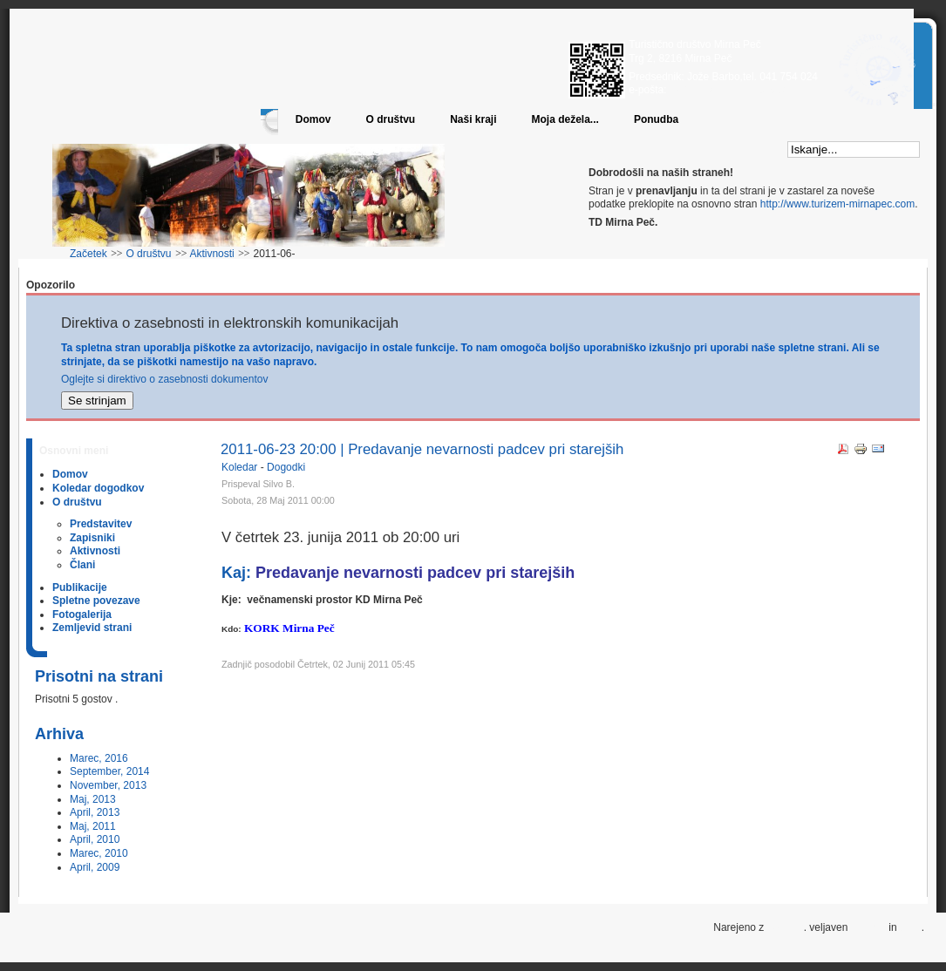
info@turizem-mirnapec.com (732, 90)
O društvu (390, 119)
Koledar (241, 467)
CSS (911, 927)
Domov (313, 119)
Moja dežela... (565, 119)
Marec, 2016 (99, 758)
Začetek (88, 254)
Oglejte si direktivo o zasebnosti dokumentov (164, 379)
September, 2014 (109, 771)
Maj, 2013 (93, 799)
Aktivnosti (211, 254)
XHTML (868, 927)
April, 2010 (94, 839)
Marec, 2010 (99, 853)
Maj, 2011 (93, 826)
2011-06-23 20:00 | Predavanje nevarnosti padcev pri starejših (422, 449)
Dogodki (286, 467)
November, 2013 (108, 785)
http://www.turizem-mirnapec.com (837, 204)
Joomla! (785, 927)
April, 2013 (94, 812)
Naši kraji (473, 119)
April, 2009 (94, 867)
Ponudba (656, 119)
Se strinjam (97, 400)
